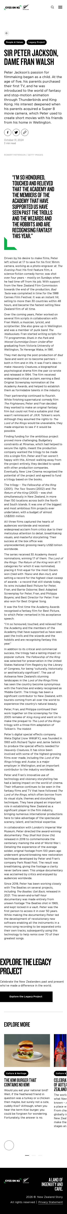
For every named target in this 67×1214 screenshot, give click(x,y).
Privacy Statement (50, 1202)
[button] (9, 1145)
